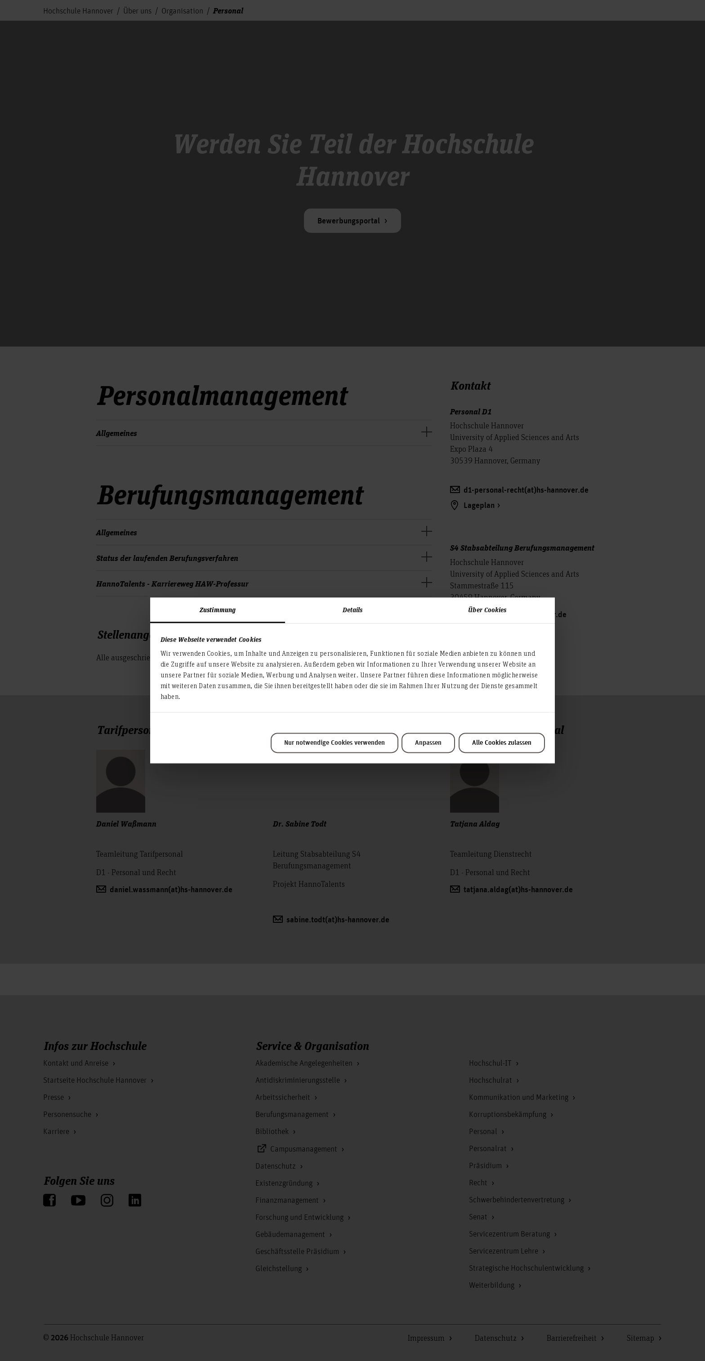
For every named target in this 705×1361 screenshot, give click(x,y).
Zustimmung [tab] (218, 609)
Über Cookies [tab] (487, 609)
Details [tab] (353, 609)
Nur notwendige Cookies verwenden (334, 743)
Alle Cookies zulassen (501, 743)
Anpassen (428, 743)
